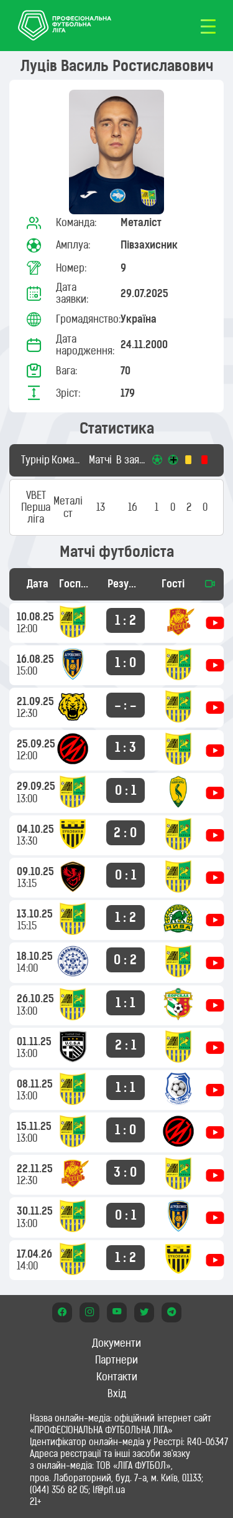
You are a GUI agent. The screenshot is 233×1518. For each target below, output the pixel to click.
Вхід (116, 1393)
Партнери (116, 1360)
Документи (116, 1343)
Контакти (116, 1376)
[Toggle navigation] (208, 25)
